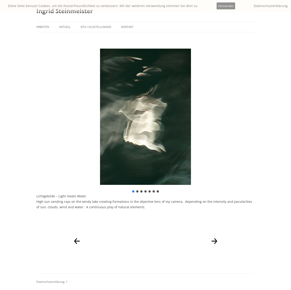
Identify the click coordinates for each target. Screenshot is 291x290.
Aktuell (64, 27)
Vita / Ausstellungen (95, 27)
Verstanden (226, 6)
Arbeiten (42, 27)
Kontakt (127, 27)
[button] (133, 191)
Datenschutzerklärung (50, 282)
